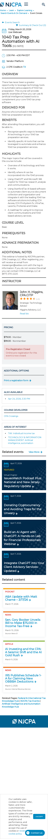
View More (34, 452)
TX (24, 67)
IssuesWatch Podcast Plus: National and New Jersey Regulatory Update (23, 482)
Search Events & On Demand (14, 13)
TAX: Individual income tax (21, 433)
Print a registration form (16, 380)
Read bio (24, 313)
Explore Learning (24, 10)
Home (3, 10)
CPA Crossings (11, 416)
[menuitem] (11, 731)
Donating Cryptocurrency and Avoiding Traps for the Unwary (22, 509)
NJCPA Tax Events (30, 701)
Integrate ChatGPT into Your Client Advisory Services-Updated (24, 567)
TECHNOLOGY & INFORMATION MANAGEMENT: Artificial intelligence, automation (24, 440)
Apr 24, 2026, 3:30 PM (19, 399)
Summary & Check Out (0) (31, 25)
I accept (39, 817)
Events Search (11, 22)
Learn (11, 10)
